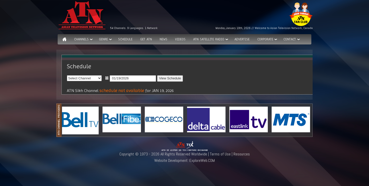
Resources (241, 154)
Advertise (242, 39)
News (163, 39)
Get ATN (146, 39)
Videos (180, 39)
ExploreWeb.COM (202, 160)
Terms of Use (220, 154)
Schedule (125, 39)
